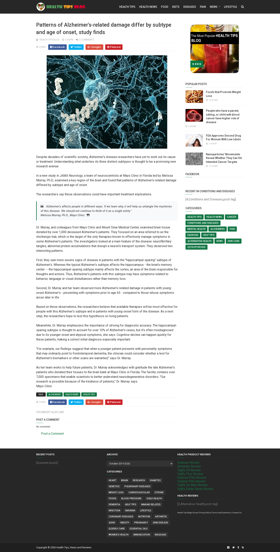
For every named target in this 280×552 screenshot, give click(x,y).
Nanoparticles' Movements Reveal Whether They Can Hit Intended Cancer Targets (224, 158)
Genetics (114, 486)
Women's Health (119, 534)
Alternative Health (199, 241)
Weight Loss (116, 492)
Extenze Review (188, 462)
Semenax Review (189, 466)
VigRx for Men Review (192, 485)
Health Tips (127, 6)
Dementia (114, 504)
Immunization (141, 534)
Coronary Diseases (121, 516)
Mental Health (196, 229)
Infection (114, 510)
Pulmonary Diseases (137, 486)
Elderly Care (117, 528)
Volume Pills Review (191, 481)
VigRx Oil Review (189, 470)
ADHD (112, 522)
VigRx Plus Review (190, 474)
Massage (160, 534)
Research (139, 480)
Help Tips (208, 235)
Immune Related (151, 504)
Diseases (189, 6)
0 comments (86, 39)
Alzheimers (55, 394)
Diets (175, 6)
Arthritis (161, 516)
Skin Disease (160, 522)
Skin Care (234, 241)
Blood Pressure (131, 498)
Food (164, 6)
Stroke (159, 492)
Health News (148, 6)
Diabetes (155, 480)
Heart (112, 480)
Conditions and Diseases (203, 223)
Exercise (192, 235)
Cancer (231, 217)
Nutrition (144, 516)
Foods (112, 498)
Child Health (154, 498)
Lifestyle (230, 6)
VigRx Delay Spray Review (195, 489)
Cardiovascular (139, 492)
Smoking (130, 510)
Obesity (124, 522)
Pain (203, 6)
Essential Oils (139, 528)
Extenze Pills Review (191, 477)
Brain (124, 480)
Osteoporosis (196, 247)
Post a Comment (52, 433)
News (213, 6)
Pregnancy (141, 522)
